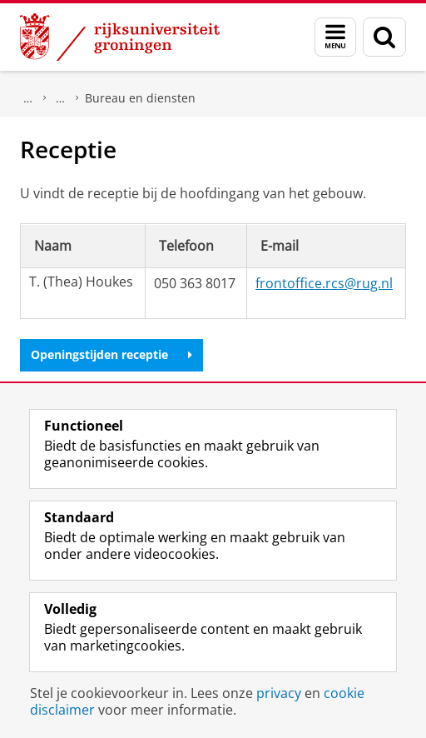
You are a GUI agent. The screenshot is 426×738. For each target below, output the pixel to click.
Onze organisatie (60, 98)
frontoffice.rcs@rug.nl (324, 283)
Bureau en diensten (140, 98)
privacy (278, 693)
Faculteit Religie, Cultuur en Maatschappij (28, 98)
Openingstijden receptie (111, 354)
